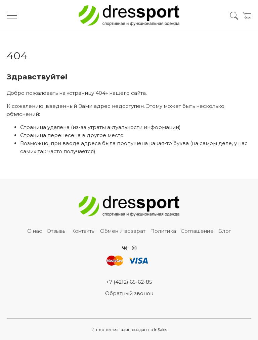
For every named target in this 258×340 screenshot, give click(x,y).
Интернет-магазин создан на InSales (129, 329)
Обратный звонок (129, 293)
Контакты (83, 231)
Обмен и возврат (122, 231)
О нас (34, 231)
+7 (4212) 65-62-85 (129, 282)
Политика (163, 231)
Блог (224, 231)
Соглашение (197, 231)
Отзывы (57, 231)
